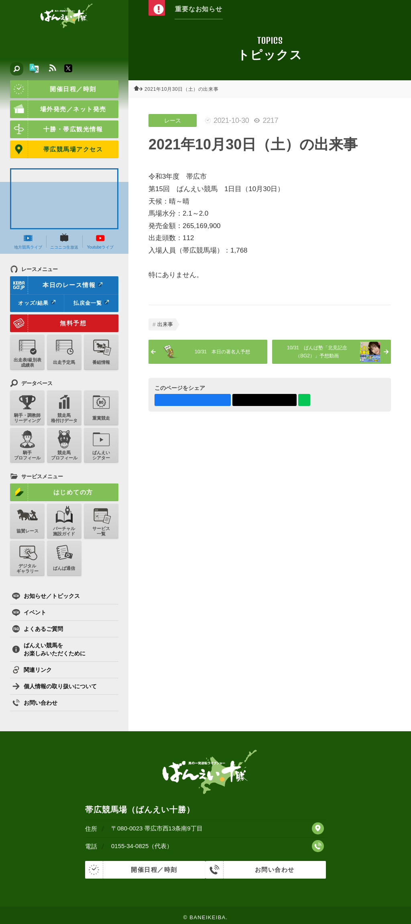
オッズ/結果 (36, 303)
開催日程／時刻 (53, 89)
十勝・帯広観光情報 (56, 129)
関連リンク (32, 670)
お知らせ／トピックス (46, 596)
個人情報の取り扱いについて (54, 686)
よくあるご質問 (37, 629)
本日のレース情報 (57, 285)
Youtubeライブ (100, 241)
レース (172, 120)
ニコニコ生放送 (64, 241)
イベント (29, 612)
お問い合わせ (34, 703)
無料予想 (48, 323)
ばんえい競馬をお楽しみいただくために (48, 649)
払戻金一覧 (91, 303)
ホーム (140, 89)
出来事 (165, 324)
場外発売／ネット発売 (58, 109)
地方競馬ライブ (28, 241)
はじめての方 (51, 492)
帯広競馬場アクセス (56, 149)
